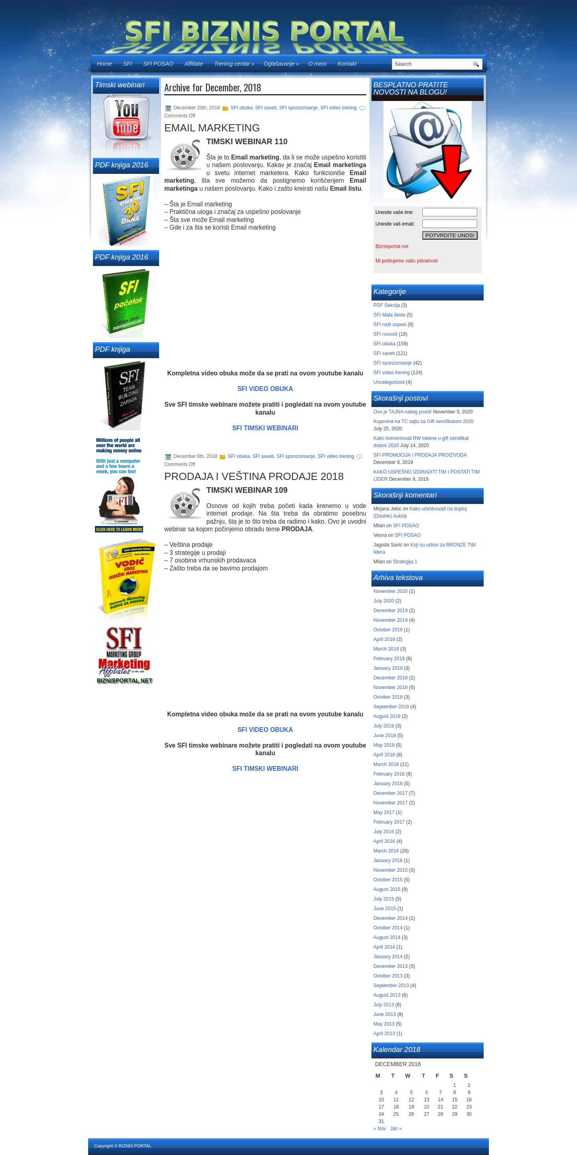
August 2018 (386, 716)
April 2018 (384, 755)
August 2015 (386, 889)
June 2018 (384, 735)
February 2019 (389, 658)
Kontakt (347, 63)
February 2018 (389, 774)
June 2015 (384, 908)
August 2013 (386, 995)
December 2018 (390, 678)
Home (104, 63)
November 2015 (390, 870)
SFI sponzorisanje (298, 108)
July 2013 (383, 1005)
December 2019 (390, 610)
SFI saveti (265, 108)
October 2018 (388, 697)
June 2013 (384, 1014)
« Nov (379, 1128)
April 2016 (384, 841)
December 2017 (390, 793)
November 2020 (390, 591)
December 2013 (390, 966)
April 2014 (384, 947)
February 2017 (389, 822)
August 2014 (386, 937)
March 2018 (386, 764)
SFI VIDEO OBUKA (265, 388)
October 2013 (388, 976)
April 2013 (384, 1033)
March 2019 (386, 649)
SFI (127, 63)
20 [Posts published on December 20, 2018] (426, 1107)
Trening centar (236, 61)
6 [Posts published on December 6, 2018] (426, 1092)
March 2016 (386, 851)
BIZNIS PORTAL (135, 1145)
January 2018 (388, 783)
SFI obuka (241, 108)
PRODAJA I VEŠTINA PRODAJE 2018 (254, 476)
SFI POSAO (158, 63)
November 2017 (390, 803)
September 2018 (391, 707)
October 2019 (388, 630)
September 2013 (391, 985)
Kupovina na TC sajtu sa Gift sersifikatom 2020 (423, 421)
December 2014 (390, 918)
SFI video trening (339, 108)
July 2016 (383, 832)
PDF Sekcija (386, 305)
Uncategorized (388, 382)
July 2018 (383, 726)
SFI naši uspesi (389, 324)
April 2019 (384, 639)
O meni (318, 63)
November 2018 (390, 687)
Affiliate (194, 63)
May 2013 (384, 1024)
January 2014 (388, 956)
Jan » (395, 1128)
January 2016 (388, 860)
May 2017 (384, 812)
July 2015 (383, 899)
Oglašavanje (283, 61)
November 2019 (390, 620)
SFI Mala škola (389, 315)
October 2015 (388, 880)
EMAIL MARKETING (212, 128)
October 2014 (388, 928)
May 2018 (384, 745)
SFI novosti (385, 334)
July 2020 (383, 601)
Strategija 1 (405, 561)
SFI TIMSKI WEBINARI (265, 428)
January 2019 (388, 668)
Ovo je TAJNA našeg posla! (402, 412)
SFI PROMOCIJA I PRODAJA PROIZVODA (419, 455)
